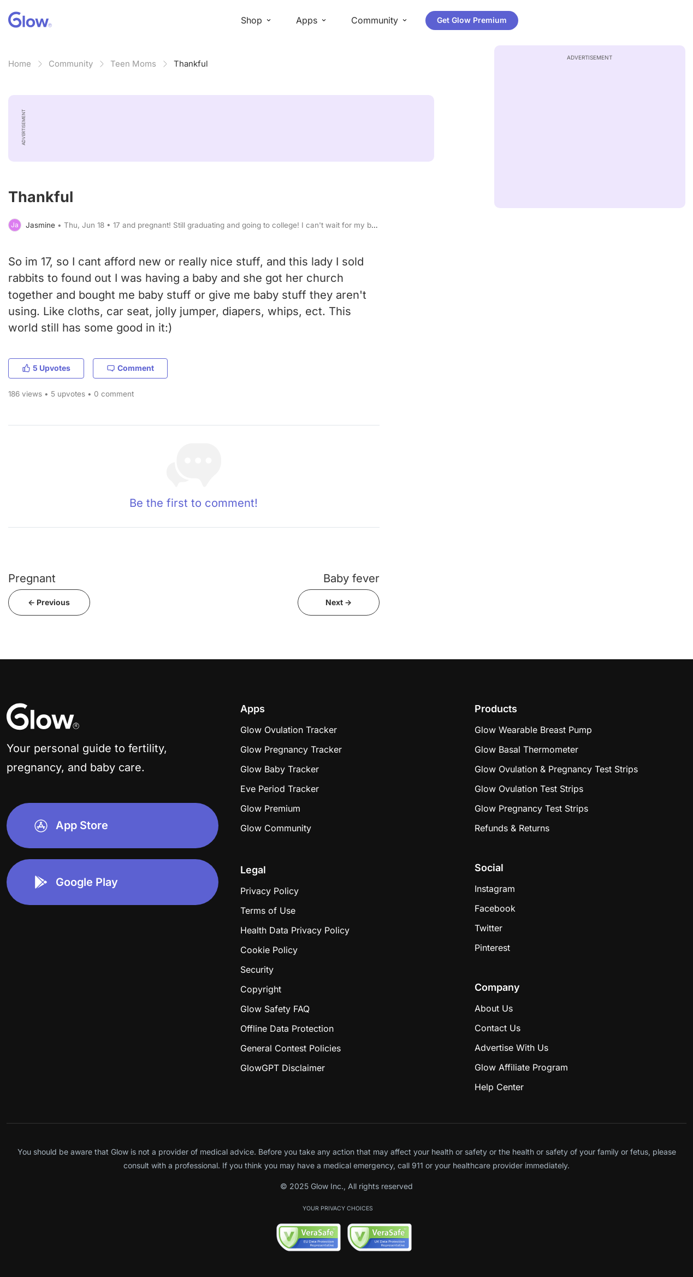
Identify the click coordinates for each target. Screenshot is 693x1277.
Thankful (191, 63)
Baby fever (351, 578)
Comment (130, 368)
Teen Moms (133, 63)
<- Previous (49, 602)
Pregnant (32, 578)
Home (19, 63)
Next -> (338, 602)
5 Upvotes (46, 368)
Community (71, 63)
